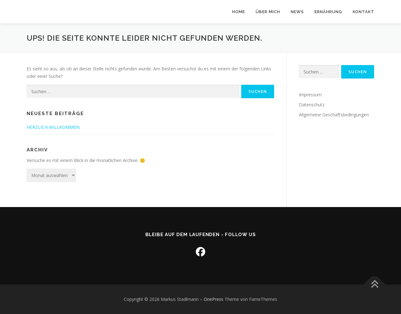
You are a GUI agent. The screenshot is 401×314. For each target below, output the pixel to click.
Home (238, 11)
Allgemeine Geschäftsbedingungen (334, 115)
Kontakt (363, 11)
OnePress (213, 299)
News (297, 11)
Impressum (310, 95)
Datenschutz (312, 105)
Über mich (268, 11)
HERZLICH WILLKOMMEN (53, 127)
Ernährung (328, 11)
